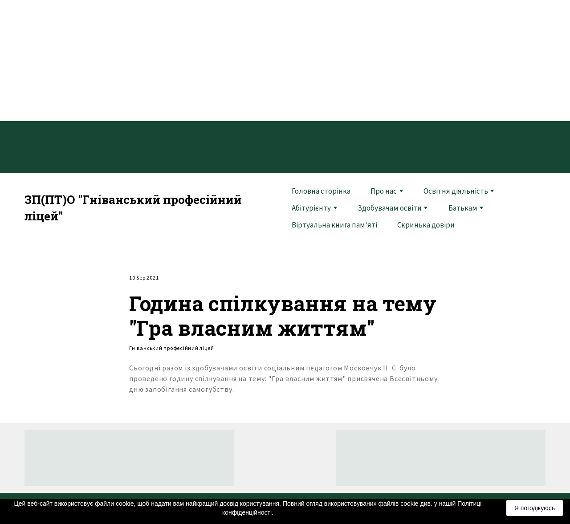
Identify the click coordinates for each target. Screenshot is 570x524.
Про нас (383, 191)
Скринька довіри (426, 225)
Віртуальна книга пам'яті (334, 225)
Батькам (462, 208)
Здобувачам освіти (390, 208)
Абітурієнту (311, 208)
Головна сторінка (321, 191)
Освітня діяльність (455, 191)
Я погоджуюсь (534, 508)
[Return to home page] (151, 208)
